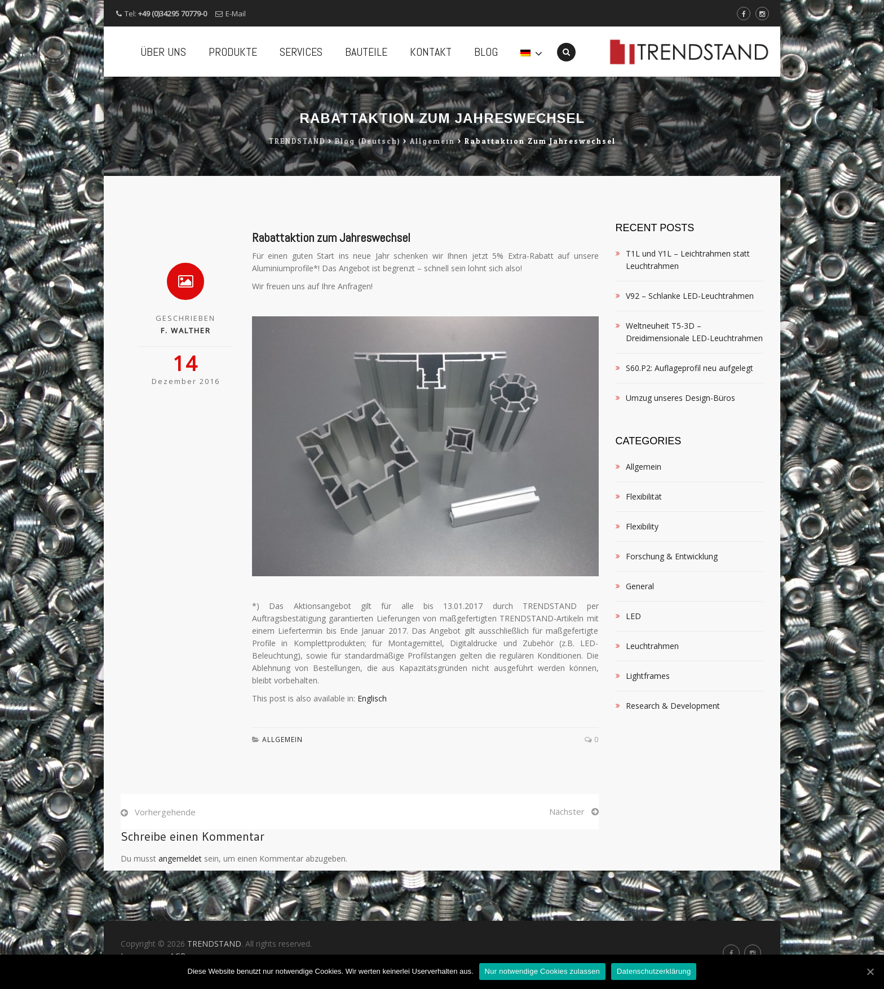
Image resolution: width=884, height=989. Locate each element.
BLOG (486, 52)
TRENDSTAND (214, 943)
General (640, 636)
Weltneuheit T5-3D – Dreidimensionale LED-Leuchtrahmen (694, 382)
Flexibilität (644, 546)
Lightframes (648, 726)
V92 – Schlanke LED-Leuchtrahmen (690, 346)
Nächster (567, 861)
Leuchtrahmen (652, 696)
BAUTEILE (366, 52)
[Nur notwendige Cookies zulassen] (870, 971)
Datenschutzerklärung (654, 971)
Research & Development (673, 755)
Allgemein (282, 789)
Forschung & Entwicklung (672, 606)
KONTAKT (431, 52)
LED (633, 666)
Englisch (372, 748)
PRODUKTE (233, 52)
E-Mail (236, 13)
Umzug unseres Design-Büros (680, 448)
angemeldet (180, 908)
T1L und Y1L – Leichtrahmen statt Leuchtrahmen (688, 309)
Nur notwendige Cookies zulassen (542, 971)
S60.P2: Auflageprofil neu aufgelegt (689, 418)
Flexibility (642, 576)
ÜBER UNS (163, 52)
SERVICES (301, 52)
